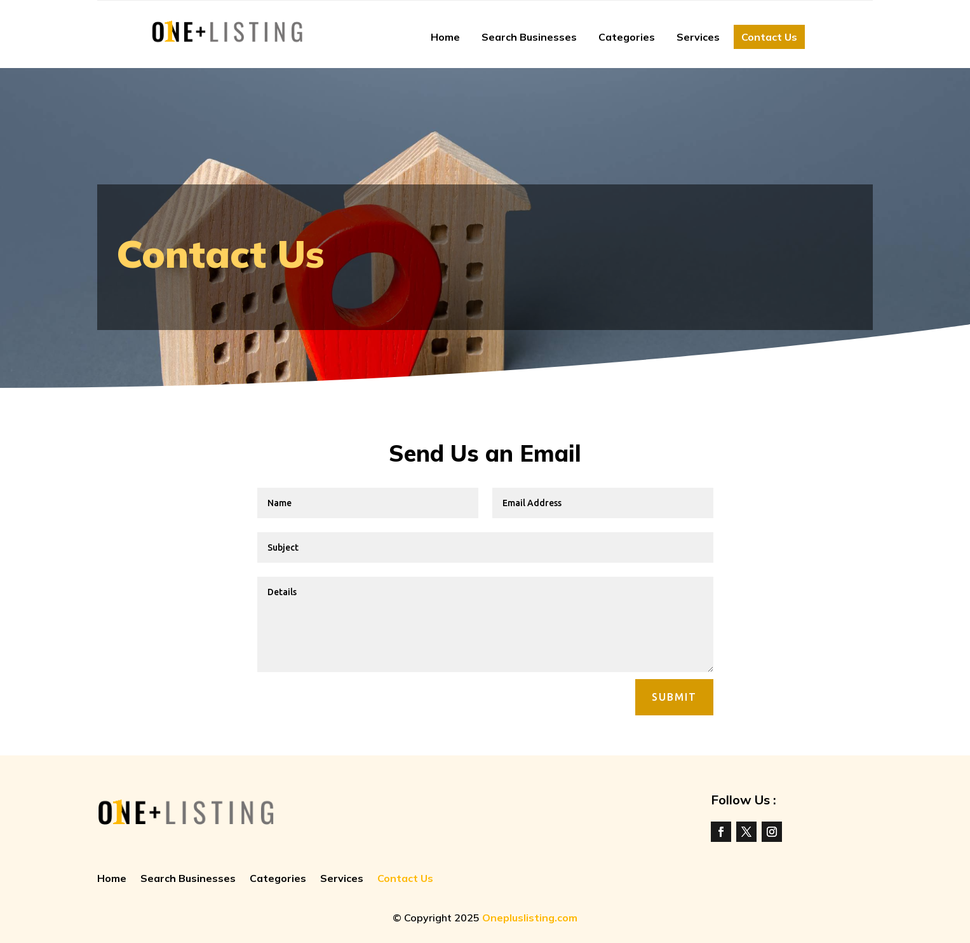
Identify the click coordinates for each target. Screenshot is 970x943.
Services (698, 37)
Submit (674, 697)
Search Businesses (529, 37)
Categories (626, 37)
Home (445, 37)
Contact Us (769, 37)
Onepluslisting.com (529, 917)
